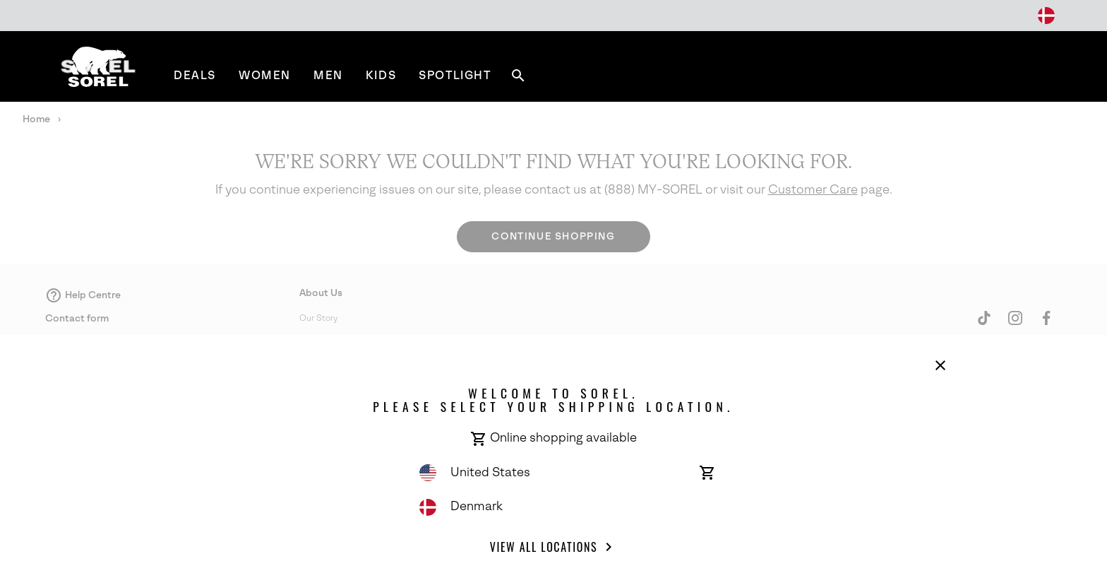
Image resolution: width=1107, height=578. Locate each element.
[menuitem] (194, 75)
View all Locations (553, 546)
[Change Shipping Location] (1046, 15)
